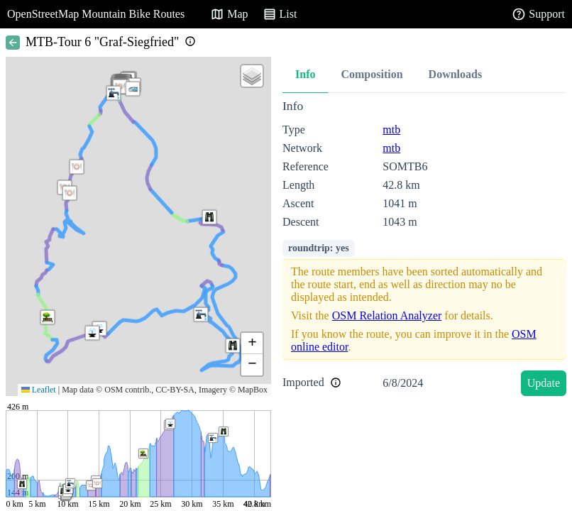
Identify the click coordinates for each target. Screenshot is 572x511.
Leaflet (38, 390)
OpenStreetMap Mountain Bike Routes (96, 14)
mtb (391, 129)
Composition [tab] (371, 74)
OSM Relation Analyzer (387, 315)
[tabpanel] (424, 250)
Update (543, 383)
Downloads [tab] (456, 74)
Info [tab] (305, 74)
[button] (132, 88)
